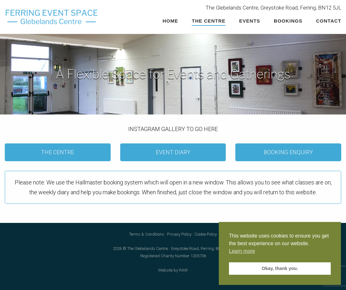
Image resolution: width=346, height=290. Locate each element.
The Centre (208, 21)
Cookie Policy (205, 234)
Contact (328, 21)
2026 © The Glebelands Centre (140, 248)
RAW (183, 270)
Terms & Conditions (146, 234)
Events (249, 21)
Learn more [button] (242, 251)
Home (170, 21)
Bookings (288, 21)
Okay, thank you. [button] (280, 268)
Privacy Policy (179, 234)
